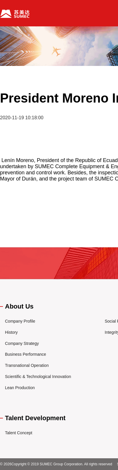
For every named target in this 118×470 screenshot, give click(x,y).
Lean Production (20, 387)
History (11, 332)
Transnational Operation (27, 365)
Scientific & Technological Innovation (38, 376)
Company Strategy (22, 343)
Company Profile (20, 321)
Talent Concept (18, 432)
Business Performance (25, 354)
